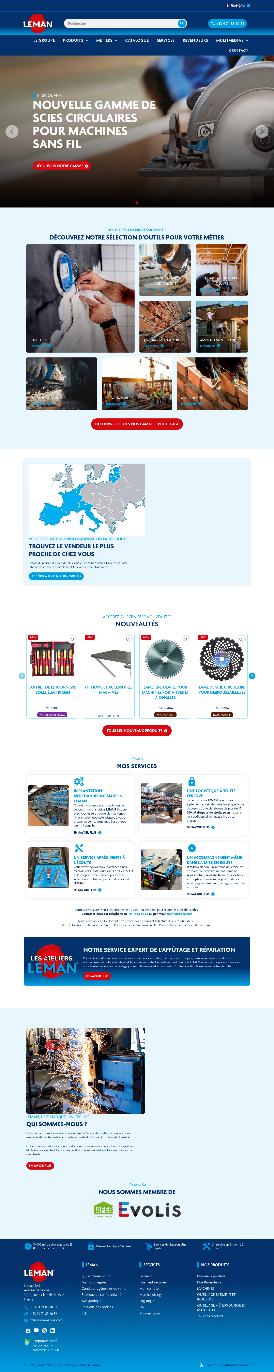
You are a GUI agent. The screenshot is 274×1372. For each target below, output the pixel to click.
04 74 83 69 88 (138, 914)
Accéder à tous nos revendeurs (56, 576)
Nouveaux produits (211, 1276)
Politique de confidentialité (101, 1295)
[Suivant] (262, 131)
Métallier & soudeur (47, 401)
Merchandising (150, 1295)
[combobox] (237, 5)
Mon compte (149, 1288)
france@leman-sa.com (46, 1320)
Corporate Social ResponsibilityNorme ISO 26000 (46, 1345)
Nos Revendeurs (209, 1282)
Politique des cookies (97, 1307)
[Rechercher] (125, 23)
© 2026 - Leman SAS (38, 1365)
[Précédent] (11, 131)
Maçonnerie (192, 401)
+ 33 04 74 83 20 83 (43, 1307)
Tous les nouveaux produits (137, 730)
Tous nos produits (210, 1316)
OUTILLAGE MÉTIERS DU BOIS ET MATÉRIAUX (221, 1307)
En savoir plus (85, 832)
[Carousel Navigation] (137, 675)
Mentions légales (94, 1282)
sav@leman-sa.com (180, 914)
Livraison (145, 1276)
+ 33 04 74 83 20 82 (43, 1314)
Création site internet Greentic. (225, 1365)
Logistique (146, 1301)
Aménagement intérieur (164, 343)
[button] (227, 23)
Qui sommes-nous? (96, 1276)
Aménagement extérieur (221, 343)
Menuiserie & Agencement (159, 284)
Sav (141, 1307)
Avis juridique (91, 1301)
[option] (137, 131)
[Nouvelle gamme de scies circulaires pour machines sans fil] (137, 202)
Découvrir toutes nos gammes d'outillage (137, 424)
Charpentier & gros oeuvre (219, 284)
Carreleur (40, 343)
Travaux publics (119, 401)
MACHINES (205, 1288)
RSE (84, 1313)
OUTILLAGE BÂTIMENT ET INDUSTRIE (216, 1297)
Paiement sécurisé (152, 1282)
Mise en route (149, 1313)
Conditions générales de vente (104, 1288)
